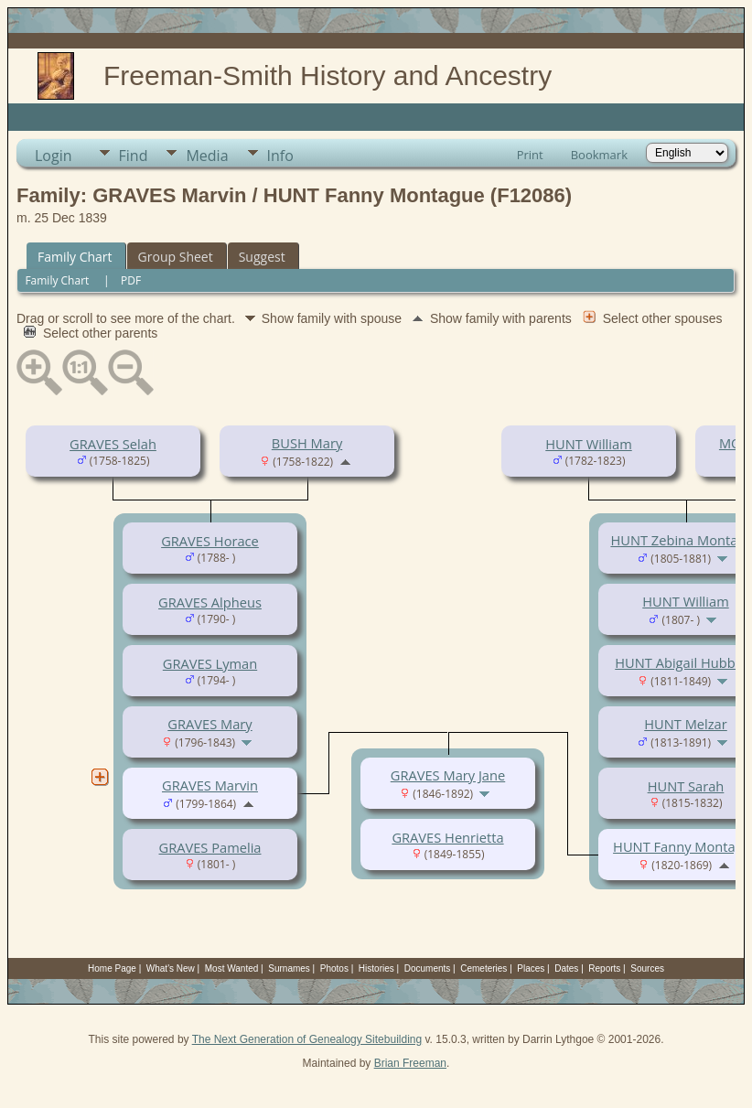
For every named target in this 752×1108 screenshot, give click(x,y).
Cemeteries (483, 968)
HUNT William (588, 444)
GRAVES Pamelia (210, 847)
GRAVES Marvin (210, 785)
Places (530, 968)
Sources (647, 968)
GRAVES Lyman (210, 663)
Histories (376, 968)
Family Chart (75, 256)
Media (207, 155)
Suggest (262, 256)
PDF (131, 280)
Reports (604, 968)
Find (133, 155)
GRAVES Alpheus (210, 602)
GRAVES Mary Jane (448, 775)
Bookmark (599, 154)
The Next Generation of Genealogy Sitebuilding (307, 1039)
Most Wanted (232, 968)
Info (280, 155)
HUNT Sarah (686, 786)
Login (53, 155)
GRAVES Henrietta (447, 837)
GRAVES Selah (113, 444)
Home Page (112, 968)
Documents (427, 968)
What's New (170, 968)
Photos (334, 968)
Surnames (289, 968)
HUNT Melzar (685, 724)
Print (530, 154)
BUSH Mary (307, 443)
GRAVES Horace (210, 541)
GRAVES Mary (209, 724)
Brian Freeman (410, 1063)
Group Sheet (175, 256)
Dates (566, 968)
